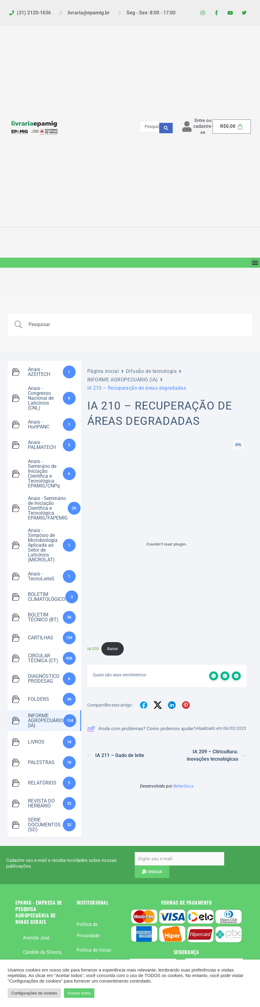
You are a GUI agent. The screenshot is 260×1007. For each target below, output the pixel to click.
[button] (255, 263)
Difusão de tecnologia (151, 371)
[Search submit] (166, 126)
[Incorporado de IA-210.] (166, 544)
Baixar (112, 648)
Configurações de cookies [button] (34, 993)
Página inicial (103, 371)
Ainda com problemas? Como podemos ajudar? (141, 729)
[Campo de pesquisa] (138, 325)
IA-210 (93, 648)
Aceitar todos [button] (79, 993)
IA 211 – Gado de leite (115, 755)
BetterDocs (183, 786)
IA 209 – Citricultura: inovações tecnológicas (216, 755)
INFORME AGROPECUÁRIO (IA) (122, 380)
